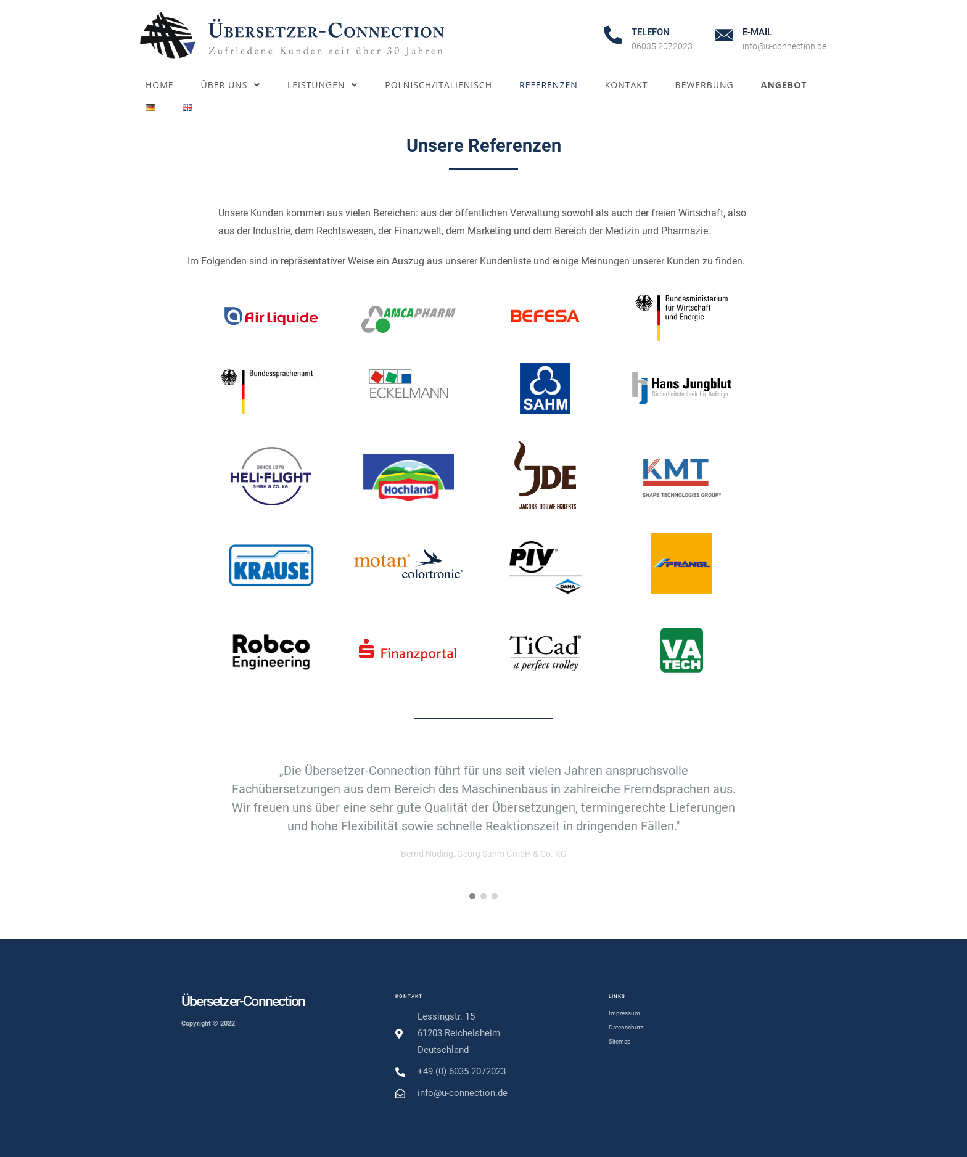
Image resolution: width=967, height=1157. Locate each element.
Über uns (230, 85)
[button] (472, 896)
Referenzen (548, 85)
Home (160, 85)
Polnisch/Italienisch (438, 85)
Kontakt (626, 85)
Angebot (784, 85)
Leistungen (322, 85)
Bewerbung (704, 85)
